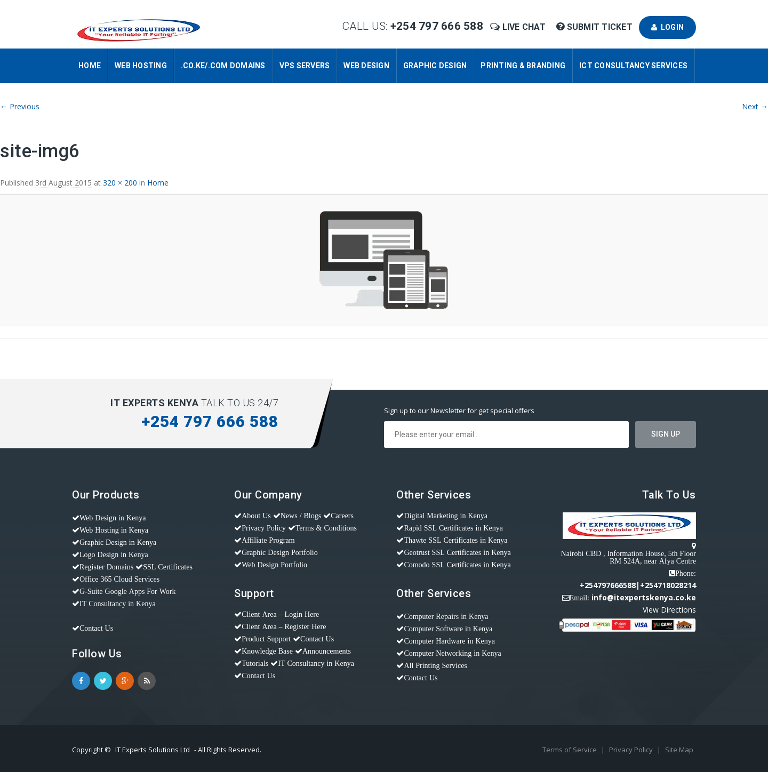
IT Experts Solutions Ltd (152, 749)
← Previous (19, 106)
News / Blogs (301, 515)
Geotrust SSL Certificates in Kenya (457, 552)
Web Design (366, 65)
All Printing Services (435, 665)
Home (89, 65)
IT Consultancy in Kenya (117, 603)
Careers (342, 515)
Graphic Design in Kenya (117, 542)
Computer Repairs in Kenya (446, 616)
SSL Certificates (168, 566)
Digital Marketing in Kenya (445, 515)
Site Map (679, 749)
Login (667, 27)
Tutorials (255, 663)
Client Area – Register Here (284, 626)
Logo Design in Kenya (113, 554)
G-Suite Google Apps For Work (127, 591)
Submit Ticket (595, 27)
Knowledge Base (267, 651)
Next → (755, 106)
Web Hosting (141, 65)
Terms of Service (570, 749)
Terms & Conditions (326, 528)
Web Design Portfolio (274, 564)
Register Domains (106, 566)
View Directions (669, 610)
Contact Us (96, 628)
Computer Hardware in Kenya (449, 641)
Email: (579, 597)
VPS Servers (304, 65)
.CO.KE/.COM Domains (223, 65)
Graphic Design (435, 65)
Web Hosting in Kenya (113, 530)
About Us (256, 515)
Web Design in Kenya (112, 517)
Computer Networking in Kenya (452, 653)
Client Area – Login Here (280, 614)
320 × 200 (120, 183)
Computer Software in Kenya (448, 628)
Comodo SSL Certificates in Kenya (457, 564)
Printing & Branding (523, 65)
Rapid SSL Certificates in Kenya (453, 528)
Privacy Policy (264, 528)
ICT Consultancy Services (633, 65)
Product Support (266, 638)
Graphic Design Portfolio (280, 552)
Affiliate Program (268, 540)
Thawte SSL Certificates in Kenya (455, 540)
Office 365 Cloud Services (119, 579)
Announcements (326, 651)
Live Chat (519, 27)
